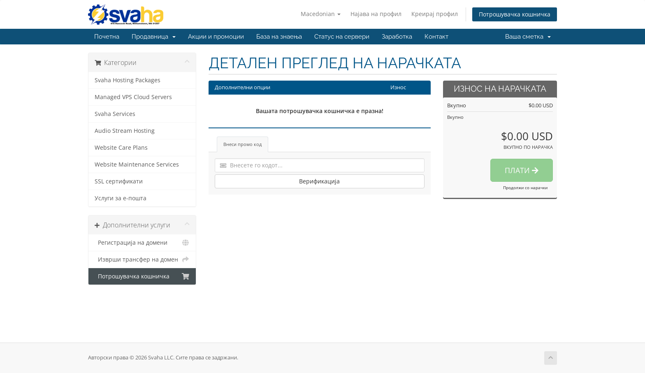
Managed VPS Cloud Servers (133, 97)
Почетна (106, 36)
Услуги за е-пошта (120, 198)
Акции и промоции (216, 36)
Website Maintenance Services (137, 164)
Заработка (397, 36)
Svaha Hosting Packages (127, 80)
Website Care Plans (121, 147)
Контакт (436, 36)
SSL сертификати (119, 181)
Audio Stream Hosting (125, 130)
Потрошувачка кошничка (514, 14)
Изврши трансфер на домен (142, 259)
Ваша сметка (528, 36)
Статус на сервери (341, 36)
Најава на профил (375, 14)
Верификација (319, 181)
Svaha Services (115, 114)
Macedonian (321, 14)
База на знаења (279, 36)
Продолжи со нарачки (525, 187)
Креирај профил (434, 14)
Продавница (154, 36)
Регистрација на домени (142, 243)
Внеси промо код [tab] (242, 144)
